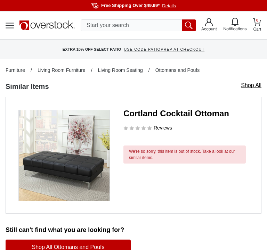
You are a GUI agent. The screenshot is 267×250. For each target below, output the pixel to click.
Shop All (251, 85)
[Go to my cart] (257, 25)
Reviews (163, 128)
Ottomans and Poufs (177, 70)
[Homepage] (47, 25)
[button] (64, 155)
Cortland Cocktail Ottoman (176, 113)
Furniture (15, 70)
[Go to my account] (209, 25)
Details (169, 5)
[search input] (138, 25)
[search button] (189, 25)
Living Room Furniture (62, 70)
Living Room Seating (120, 70)
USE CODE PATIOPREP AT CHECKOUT (164, 49)
